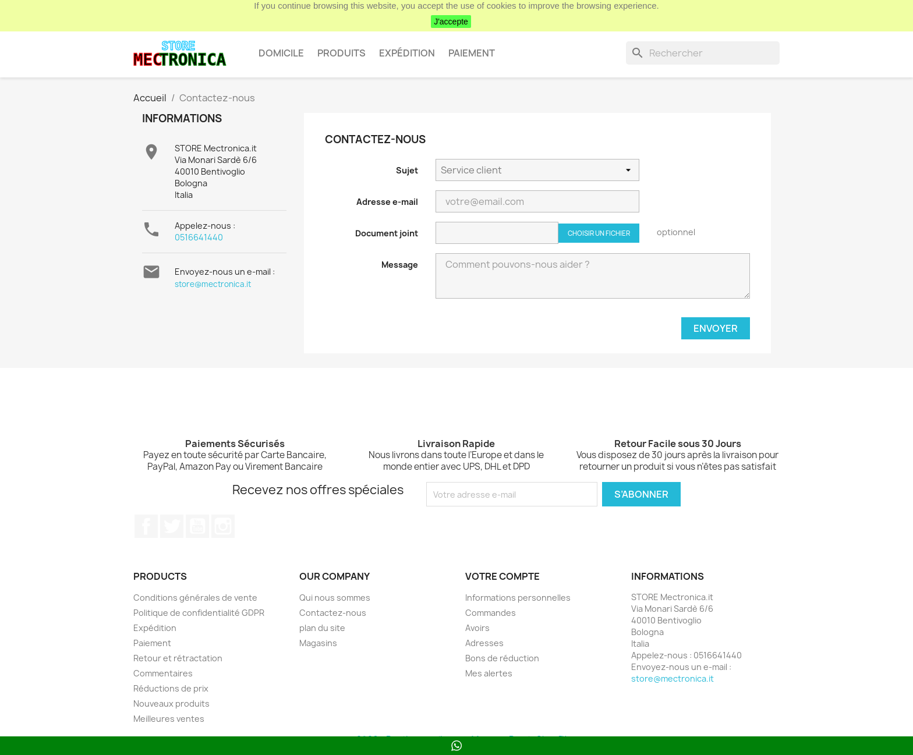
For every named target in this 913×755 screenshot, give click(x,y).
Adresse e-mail (387, 201)
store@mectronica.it (213, 284)
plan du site (322, 627)
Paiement (471, 53)
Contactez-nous (332, 612)
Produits (341, 53)
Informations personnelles (518, 597)
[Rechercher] (703, 53)
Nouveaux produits (171, 703)
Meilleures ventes (168, 718)
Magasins (318, 642)
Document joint (386, 233)
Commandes (490, 612)
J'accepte (451, 21)
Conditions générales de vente (195, 597)
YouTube (197, 526)
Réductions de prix (170, 688)
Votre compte (502, 576)
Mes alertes (488, 673)
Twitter (171, 526)
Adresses (484, 642)
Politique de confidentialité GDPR (198, 612)
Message (399, 264)
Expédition (407, 53)
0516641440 (199, 237)
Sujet (407, 170)
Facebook (146, 526)
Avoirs (477, 627)
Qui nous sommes (334, 597)
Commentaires (163, 673)
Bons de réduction (502, 658)
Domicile (281, 53)
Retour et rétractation (177, 658)
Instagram (223, 526)
